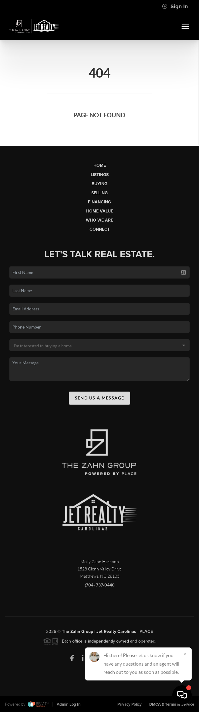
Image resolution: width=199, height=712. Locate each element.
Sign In (175, 6)
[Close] (185, 653)
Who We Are (99, 220)
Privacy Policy (129, 704)
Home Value (99, 211)
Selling (99, 193)
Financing (99, 202)
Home (99, 165)
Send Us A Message (99, 399)
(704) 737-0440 (100, 586)
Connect (99, 229)
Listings (100, 174)
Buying (99, 183)
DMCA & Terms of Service (171, 704)
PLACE (146, 633)
